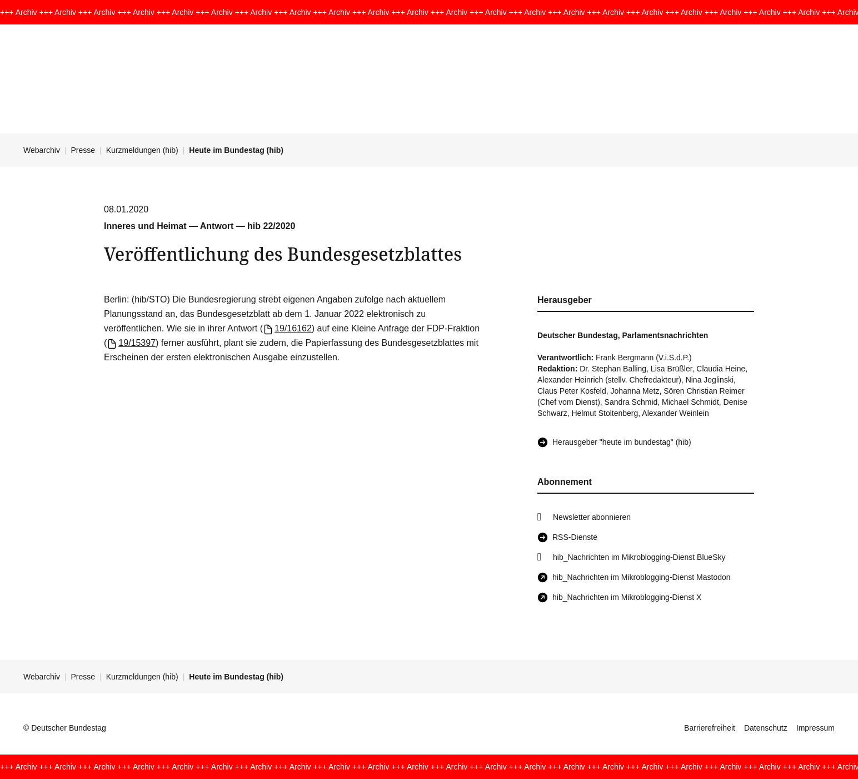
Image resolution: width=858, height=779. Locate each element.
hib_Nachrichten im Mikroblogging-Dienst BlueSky (639, 557)
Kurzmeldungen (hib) (142, 150)
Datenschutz (765, 727)
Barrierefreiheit (709, 727)
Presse (83, 150)
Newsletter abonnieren (592, 517)
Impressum (815, 727)
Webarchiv (41, 150)
